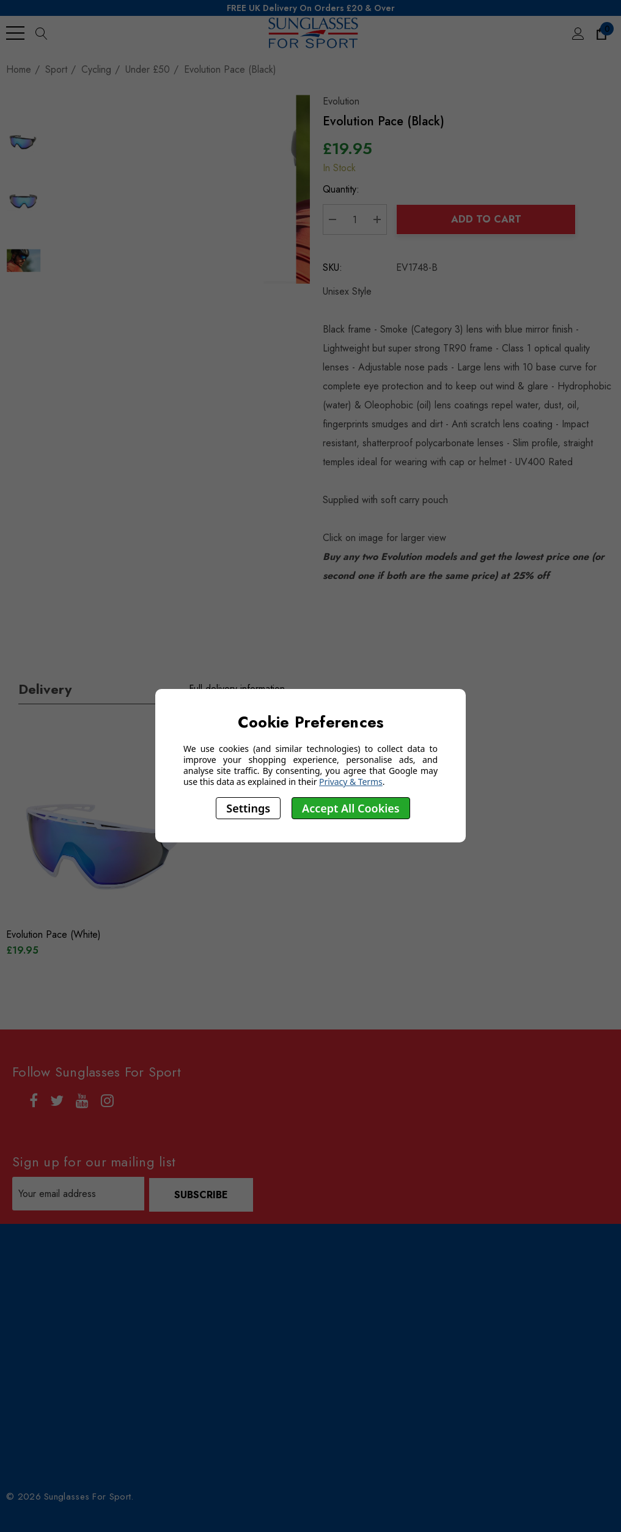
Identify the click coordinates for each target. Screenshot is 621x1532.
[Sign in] (577, 33)
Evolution (344, 102)
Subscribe (202, 1195)
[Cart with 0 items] (600, 33)
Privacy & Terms (351, 781)
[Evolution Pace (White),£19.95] (104, 847)
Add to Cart (487, 220)
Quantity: (344, 190)
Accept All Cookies (351, 808)
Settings (248, 808)
